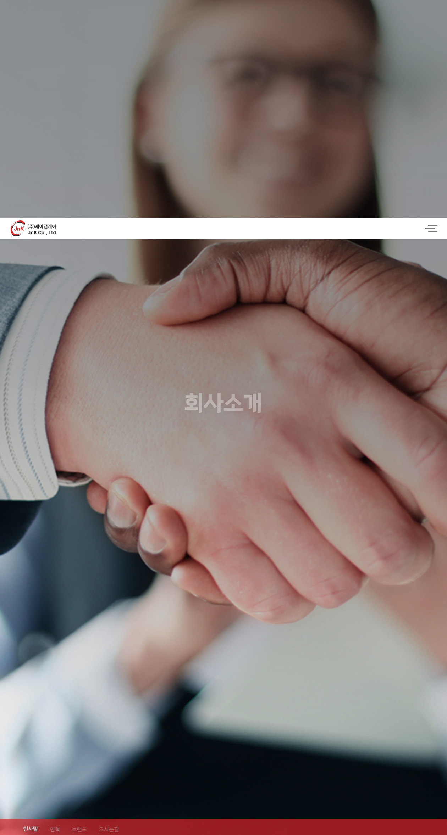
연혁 (55, 622)
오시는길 (109, 622)
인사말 (30, 622)
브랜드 (79, 622)
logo (213, 11)
